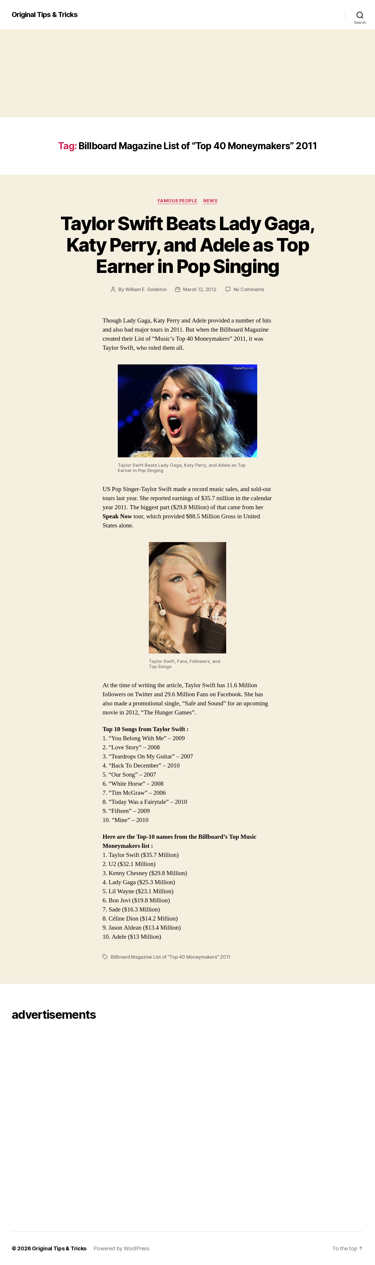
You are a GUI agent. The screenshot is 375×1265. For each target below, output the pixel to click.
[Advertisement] (187, 73)
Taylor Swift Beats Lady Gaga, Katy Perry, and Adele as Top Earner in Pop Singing (187, 244)
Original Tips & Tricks (45, 14)
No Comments (248, 289)
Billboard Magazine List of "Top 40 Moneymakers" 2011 (171, 957)
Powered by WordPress (121, 1248)
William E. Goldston (146, 289)
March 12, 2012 (199, 289)
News (210, 200)
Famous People (177, 200)
